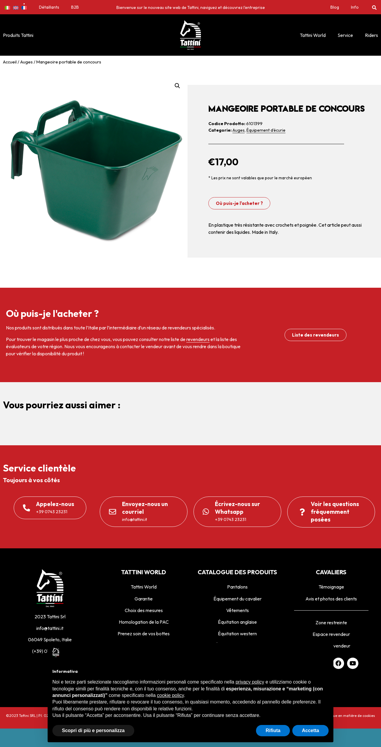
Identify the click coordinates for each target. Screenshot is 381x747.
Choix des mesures (144, 610)
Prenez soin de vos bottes (144, 633)
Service (345, 35)
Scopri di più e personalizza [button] (93, 730)
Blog (334, 7)
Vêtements (237, 610)
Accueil (10, 62)
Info (355, 7)
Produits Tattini (18, 35)
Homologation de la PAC (144, 622)
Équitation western (237, 633)
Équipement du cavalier (237, 599)
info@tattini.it (49, 628)
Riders (371, 35)
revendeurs (198, 339)
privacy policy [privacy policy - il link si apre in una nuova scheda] (249, 681)
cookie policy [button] (170, 695)
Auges (26, 62)
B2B (75, 7)
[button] (374, 7)
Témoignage (331, 587)
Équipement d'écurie (265, 130)
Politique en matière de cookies (349, 715)
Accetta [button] (310, 730)
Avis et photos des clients (331, 599)
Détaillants (49, 7)
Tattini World (313, 35)
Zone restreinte (331, 622)
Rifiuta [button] (273, 730)
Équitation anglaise (237, 622)
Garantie (144, 599)
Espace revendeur (331, 634)
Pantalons (237, 587)
